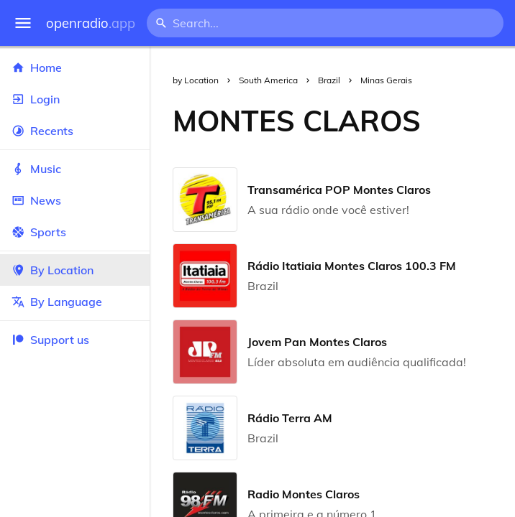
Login (75, 99)
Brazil (329, 80)
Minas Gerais (386, 80)
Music (75, 169)
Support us (50, 339)
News (75, 200)
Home (75, 67)
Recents (75, 130)
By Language (75, 301)
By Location (75, 270)
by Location (196, 80)
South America (268, 80)
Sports (75, 232)
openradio (90, 23)
